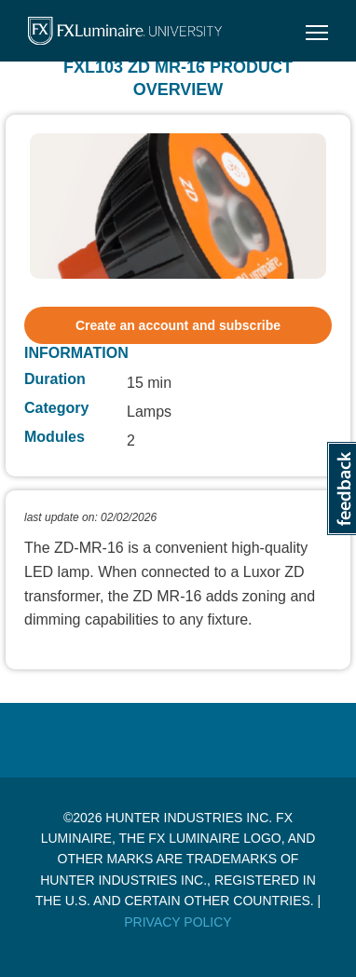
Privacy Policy (177, 922)
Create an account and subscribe (178, 325)
